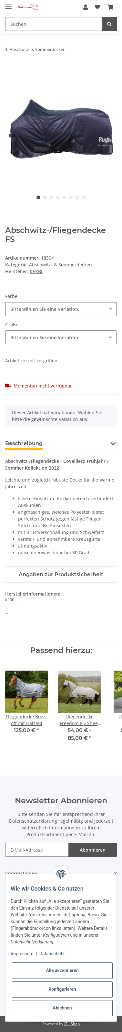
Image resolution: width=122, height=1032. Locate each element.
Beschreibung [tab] (24, 443)
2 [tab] (45, 197)
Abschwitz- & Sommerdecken (60, 265)
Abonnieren (93, 850)
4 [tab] (58, 197)
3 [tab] (51, 197)
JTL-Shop (72, 1024)
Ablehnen (62, 1007)
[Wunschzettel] (97, 7)
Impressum (22, 953)
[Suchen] (53, 24)
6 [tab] (71, 197)
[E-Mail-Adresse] (37, 850)
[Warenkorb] (110, 7)
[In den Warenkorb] (10, 69)
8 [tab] (84, 197)
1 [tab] (38, 197)
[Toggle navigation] (8, 4)
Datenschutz (52, 953)
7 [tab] (77, 197)
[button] (85, 7)
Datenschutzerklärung (33, 821)
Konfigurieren (62, 989)
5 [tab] (64, 197)
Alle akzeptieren (62, 970)
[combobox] (61, 309)
